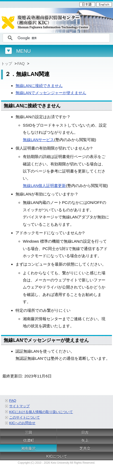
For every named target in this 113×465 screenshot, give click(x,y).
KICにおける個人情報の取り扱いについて (41, 412)
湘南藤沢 (28, 448)
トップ (7, 63)
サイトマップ (19, 406)
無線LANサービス (38, 139)
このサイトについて (24, 417)
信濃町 (28, 440)
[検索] (63, 38)
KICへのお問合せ (22, 423)
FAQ (21, 63)
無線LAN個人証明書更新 (44, 185)
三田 (28, 432)
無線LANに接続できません (39, 85)
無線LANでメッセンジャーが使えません (50, 92)
